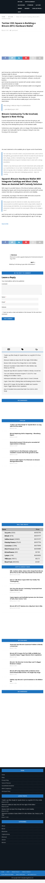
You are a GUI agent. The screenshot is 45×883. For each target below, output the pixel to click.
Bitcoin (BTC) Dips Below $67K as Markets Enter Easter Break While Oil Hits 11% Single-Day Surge (25, 671)
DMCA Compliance (6, 788)
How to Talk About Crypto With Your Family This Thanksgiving (25, 580)
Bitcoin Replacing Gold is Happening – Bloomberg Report (25, 434)
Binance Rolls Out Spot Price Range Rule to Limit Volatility (20, 363)
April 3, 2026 (14, 674)
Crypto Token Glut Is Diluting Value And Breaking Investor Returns (22, 381)
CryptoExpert (14, 30)
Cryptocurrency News (22, 567)
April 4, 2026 (14, 665)
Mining (20, 8)
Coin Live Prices (36, 8)
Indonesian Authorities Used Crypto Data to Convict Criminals (21, 378)
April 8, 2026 (14, 428)
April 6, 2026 (14, 657)
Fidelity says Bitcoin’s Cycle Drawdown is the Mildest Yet (26, 680)
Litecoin (4, 839)
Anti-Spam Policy (6, 791)
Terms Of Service (6, 783)
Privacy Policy (5, 780)
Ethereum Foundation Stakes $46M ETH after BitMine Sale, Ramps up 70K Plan (22, 814)
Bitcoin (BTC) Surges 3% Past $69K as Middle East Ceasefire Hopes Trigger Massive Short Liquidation (26, 654)
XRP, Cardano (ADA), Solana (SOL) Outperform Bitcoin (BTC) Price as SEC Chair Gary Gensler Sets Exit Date (26, 571)
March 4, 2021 (14, 437)
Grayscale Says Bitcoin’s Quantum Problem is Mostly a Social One (22, 371)
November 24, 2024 (15, 574)
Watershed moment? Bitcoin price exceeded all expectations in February (24, 443)
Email (3, 302)
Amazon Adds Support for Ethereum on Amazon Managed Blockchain (25, 460)
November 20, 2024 (15, 608)
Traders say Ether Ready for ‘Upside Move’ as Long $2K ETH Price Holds (25, 425)
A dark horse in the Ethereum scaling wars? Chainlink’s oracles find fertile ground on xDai (24, 451)
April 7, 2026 (14, 648)
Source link (5, 224)
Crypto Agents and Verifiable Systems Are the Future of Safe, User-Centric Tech (26, 598)
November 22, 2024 (15, 592)
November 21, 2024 (15, 601)
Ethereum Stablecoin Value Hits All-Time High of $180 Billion (20, 360)
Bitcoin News (22, 640)
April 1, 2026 (14, 683)
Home (3, 774)
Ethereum (30, 5)
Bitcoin (20, 1)
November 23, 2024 (15, 583)
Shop (19, 12)
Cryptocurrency (30, 1)
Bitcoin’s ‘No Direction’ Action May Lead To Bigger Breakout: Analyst (25, 662)
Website (4, 307)
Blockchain (21, 5)
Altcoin (38, 5)
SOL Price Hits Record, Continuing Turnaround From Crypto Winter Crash (26, 589)
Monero (27, 8)
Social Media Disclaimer (8, 785)
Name (4, 297)
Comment (4, 284)
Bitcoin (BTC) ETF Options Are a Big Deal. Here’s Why (26, 606)
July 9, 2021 (6, 30)
